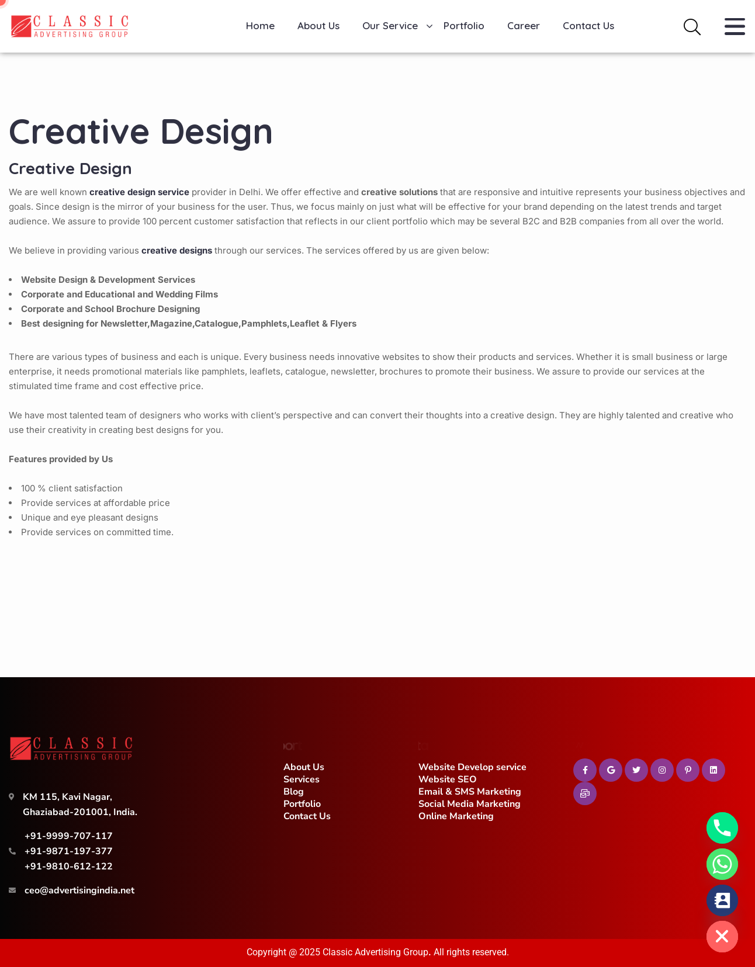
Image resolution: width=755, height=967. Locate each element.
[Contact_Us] (722, 900)
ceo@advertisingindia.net (79, 890)
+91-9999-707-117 (69, 836)
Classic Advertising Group (375, 952)
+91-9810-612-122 (69, 866)
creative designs (176, 250)
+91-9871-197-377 (69, 851)
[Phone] (722, 828)
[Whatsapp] (722, 864)
